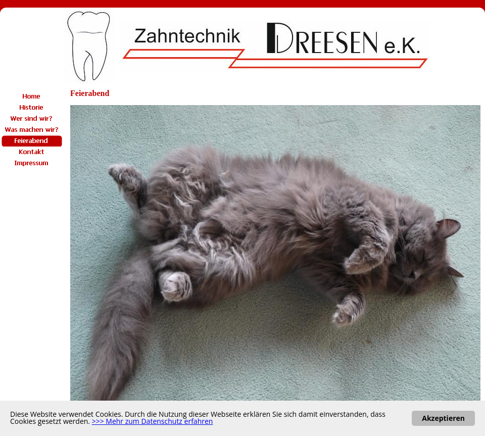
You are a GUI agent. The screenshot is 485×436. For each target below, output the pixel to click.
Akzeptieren (443, 418)
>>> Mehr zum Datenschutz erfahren (152, 421)
